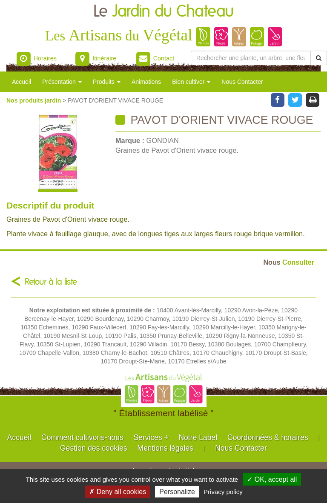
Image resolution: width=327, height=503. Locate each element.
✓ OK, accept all (272, 479)
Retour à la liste (51, 281)
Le (163, 11)
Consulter (289, 262)
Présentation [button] (62, 81)
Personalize (177, 491)
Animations (146, 81)
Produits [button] (106, 81)
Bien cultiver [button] (191, 81)
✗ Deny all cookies (117, 491)
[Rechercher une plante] (251, 58)
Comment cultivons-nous (82, 437)
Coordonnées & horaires (267, 437)
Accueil (21, 81)
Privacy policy (223, 491)
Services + (151, 437)
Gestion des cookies (93, 448)
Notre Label (198, 437)
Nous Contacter (242, 81)
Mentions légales (165, 448)
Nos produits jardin (34, 100)
